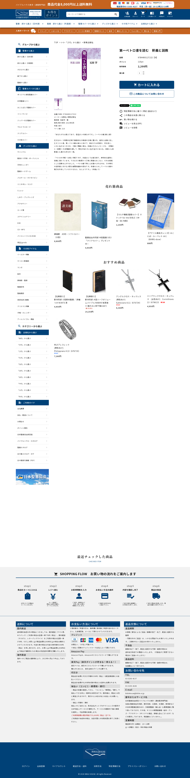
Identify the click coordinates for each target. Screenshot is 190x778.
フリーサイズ (22, 114)
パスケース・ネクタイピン (27, 178)
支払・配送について (24, 415)
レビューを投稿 (128, 127)
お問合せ (20, 421)
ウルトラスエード (24, 127)
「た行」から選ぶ (24, 358)
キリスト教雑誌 (84, 31)
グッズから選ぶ (109, 23)
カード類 (20, 210)
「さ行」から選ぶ (24, 351)
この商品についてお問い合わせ (146, 93)
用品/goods (22, 242)
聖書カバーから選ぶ (87, 23)
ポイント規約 (22, 428)
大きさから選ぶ (23, 69)
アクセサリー (69, 31)
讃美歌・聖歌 (22, 280)
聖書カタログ (22, 447)
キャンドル (21, 152)
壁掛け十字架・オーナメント (28, 158)
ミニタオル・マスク (24, 184)
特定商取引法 (114, 766)
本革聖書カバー (23, 101)
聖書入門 (157, 31)
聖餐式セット (99, 31)
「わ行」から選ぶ (24, 396)
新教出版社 (88, 42)
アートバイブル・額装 (25, 319)
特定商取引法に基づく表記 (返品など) (138, 111)
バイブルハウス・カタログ (27, 441)
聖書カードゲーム (24, 171)
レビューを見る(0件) (130, 123)
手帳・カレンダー (24, 313)
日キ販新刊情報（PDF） (26, 460)
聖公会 (146, 31)
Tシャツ (20, 191)
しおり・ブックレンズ (25, 197)
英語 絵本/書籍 (23, 300)
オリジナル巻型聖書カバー (27, 94)
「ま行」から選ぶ (24, 377)
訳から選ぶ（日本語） (25, 56)
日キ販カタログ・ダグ (25, 454)
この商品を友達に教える (132, 115)
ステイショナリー (24, 216)
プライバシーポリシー (137, 766)
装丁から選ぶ (22, 76)
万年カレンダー (23, 165)
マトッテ (43, 31)
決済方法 (98, 766)
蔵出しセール (122, 31)
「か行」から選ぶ (24, 345)
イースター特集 (23, 254)
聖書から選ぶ (22, 82)
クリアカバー (22, 133)
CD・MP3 (21, 229)
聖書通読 (20, 293)
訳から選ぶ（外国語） (25, 63)
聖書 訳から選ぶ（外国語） (59, 23)
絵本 (110, 31)
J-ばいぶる (55, 31)
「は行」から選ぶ (24, 371)
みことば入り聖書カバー (26, 107)
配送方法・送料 (80, 766)
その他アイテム (128, 23)
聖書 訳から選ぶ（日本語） (28, 23)
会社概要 (20, 408)
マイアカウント (59, 766)
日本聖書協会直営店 (24, 434)
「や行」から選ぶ (24, 383)
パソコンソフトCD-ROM (26, 236)
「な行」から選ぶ (24, 364)
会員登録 (41, 766)
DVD (19, 223)
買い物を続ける (128, 119)
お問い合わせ (160, 766)
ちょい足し (135, 31)
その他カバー (22, 140)
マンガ (19, 267)
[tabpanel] (84, 72)
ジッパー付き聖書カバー (26, 120)
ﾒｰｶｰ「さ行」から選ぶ (71, 42)
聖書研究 (20, 287)
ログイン (26, 766)
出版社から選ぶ (148, 23)
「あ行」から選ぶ (24, 338)
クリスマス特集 (23, 306)
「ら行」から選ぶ (24, 390)
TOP (56, 42)
